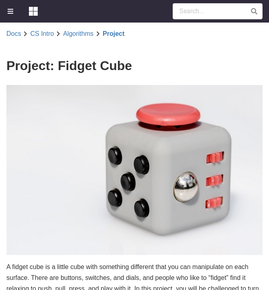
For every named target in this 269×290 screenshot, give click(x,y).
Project (113, 34)
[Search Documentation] (218, 11)
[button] (254, 11)
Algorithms (78, 34)
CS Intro (42, 34)
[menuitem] (11, 11)
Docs (13, 34)
